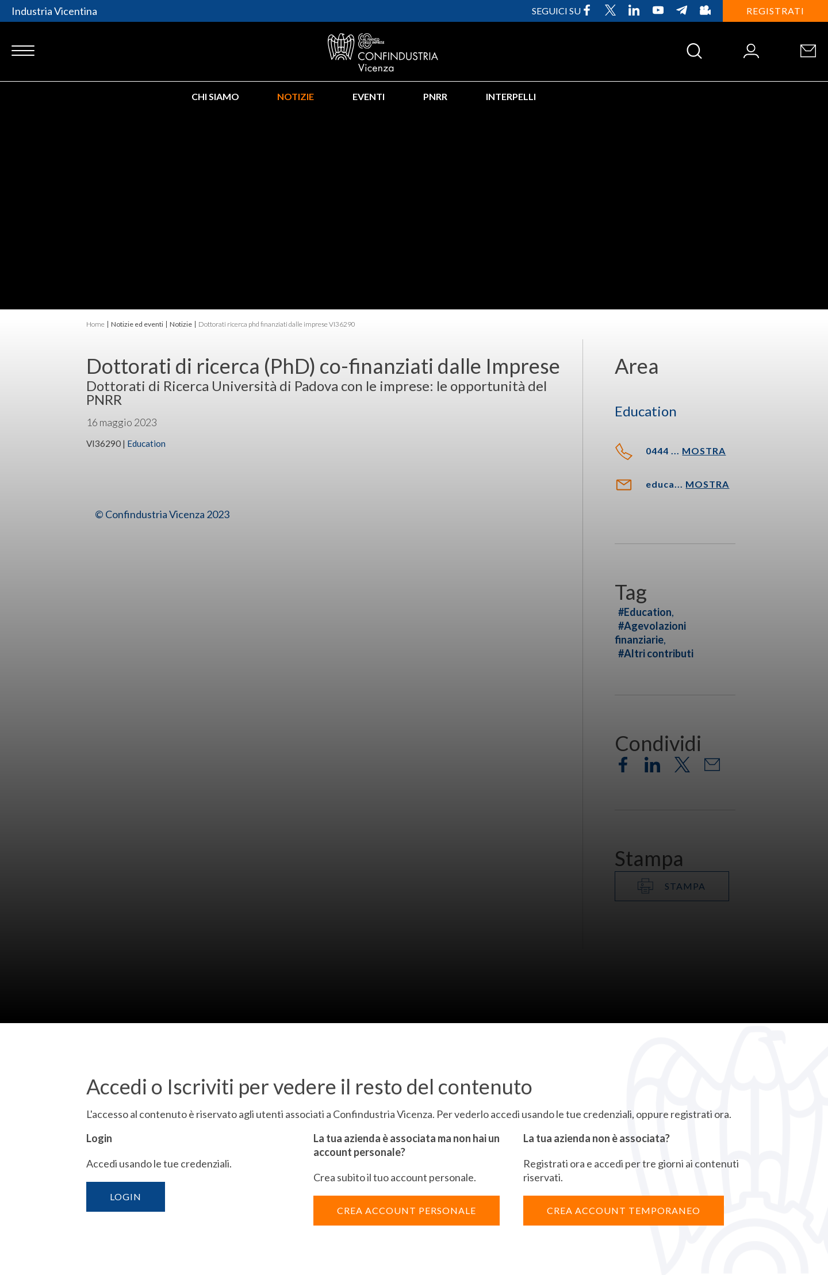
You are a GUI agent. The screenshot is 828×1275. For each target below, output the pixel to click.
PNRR (435, 96)
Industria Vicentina (54, 11)
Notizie (295, 96)
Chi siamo (215, 96)
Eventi (368, 96)
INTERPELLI (511, 96)
